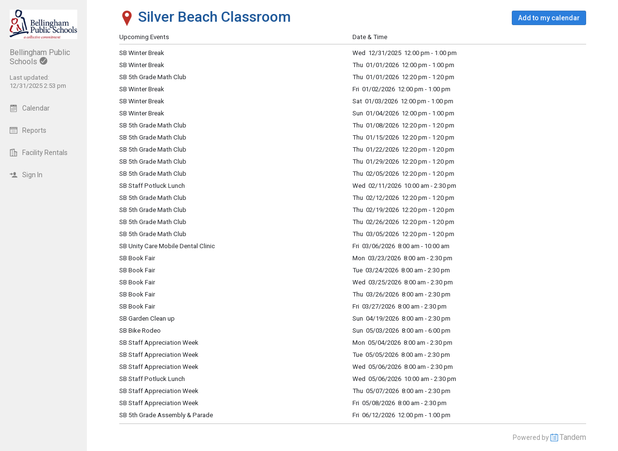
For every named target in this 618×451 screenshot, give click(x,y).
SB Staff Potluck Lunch (152, 185)
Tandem (573, 437)
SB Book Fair (137, 258)
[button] (549, 18)
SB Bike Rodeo (140, 330)
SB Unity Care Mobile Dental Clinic (167, 246)
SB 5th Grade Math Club (152, 173)
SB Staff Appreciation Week (158, 342)
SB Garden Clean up (147, 318)
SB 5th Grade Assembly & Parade (166, 415)
